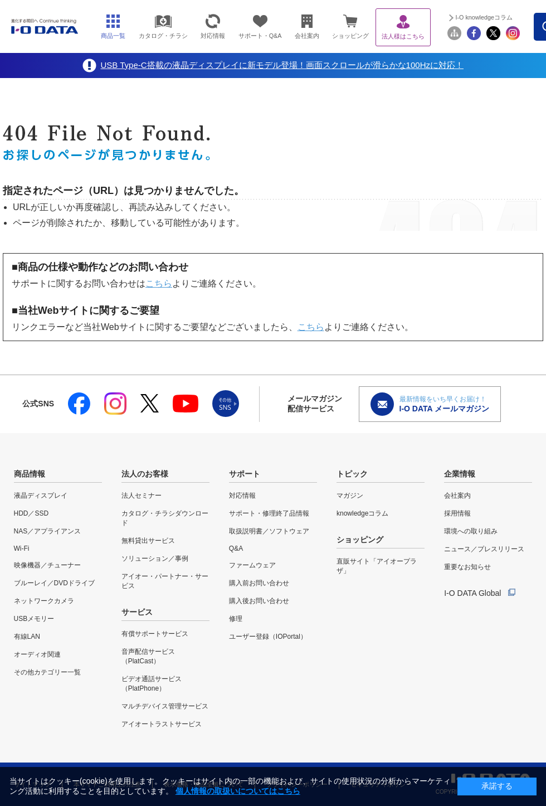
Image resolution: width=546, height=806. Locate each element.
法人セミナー (141, 495)
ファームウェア (252, 565)
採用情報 (457, 513)
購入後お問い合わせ (259, 601)
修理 (235, 619)
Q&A (236, 548)
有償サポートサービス (154, 634)
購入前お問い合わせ (259, 583)
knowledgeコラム (362, 513)
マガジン (350, 495)
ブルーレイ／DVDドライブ (54, 583)
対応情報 (242, 495)
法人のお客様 (144, 473)
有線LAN (27, 636)
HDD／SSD (31, 513)
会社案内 (457, 495)
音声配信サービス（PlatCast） (148, 656)
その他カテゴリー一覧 (47, 672)
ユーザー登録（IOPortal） (268, 636)
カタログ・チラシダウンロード (164, 518)
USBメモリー (34, 619)
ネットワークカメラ (44, 601)
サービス (137, 612)
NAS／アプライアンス (47, 531)
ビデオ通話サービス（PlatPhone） (151, 683)
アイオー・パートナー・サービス (164, 581)
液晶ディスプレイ (40, 495)
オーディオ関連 (37, 654)
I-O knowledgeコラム (484, 17)
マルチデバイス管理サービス (164, 706)
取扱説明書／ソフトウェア (269, 531)
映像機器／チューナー (47, 565)
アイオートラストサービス (161, 724)
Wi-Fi (22, 548)
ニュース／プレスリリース (484, 549)
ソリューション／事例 (154, 558)
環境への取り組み (471, 531)
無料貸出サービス (148, 541)
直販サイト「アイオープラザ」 (377, 566)
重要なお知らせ (467, 567)
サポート (244, 473)
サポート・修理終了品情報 (269, 513)
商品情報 (29, 473)
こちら (158, 283)
